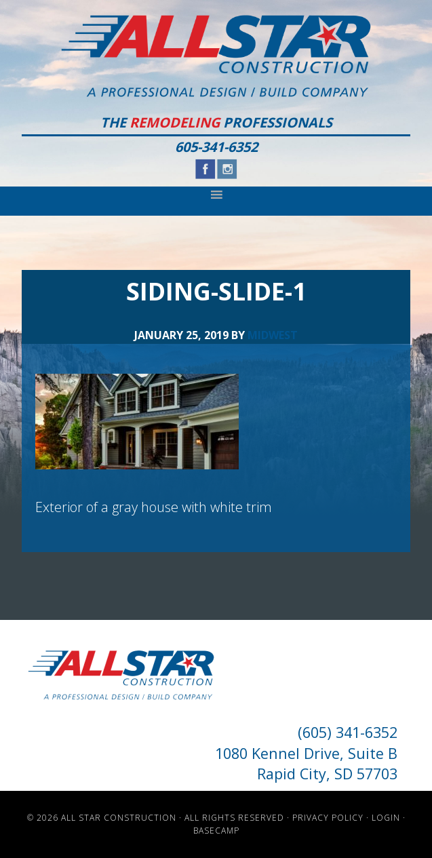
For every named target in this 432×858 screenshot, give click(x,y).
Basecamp (216, 830)
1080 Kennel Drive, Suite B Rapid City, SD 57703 (306, 763)
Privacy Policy (328, 817)
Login (386, 817)
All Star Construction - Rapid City (216, 56)
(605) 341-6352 (347, 732)
